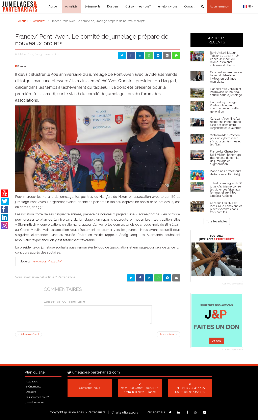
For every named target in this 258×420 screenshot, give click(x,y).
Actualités (71, 6)
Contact (189, 6)
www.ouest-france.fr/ (47, 261)
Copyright (56, 412)
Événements (92, 6)
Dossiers (113, 6)
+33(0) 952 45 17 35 (192, 387)
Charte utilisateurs (124, 412)
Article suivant (168, 334)
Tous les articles (216, 221)
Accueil (53, 6)
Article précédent (28, 334)
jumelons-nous (167, 6)
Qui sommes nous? (138, 6)
